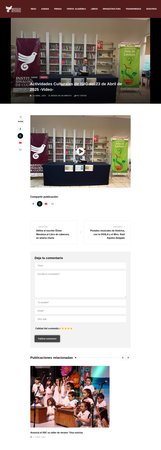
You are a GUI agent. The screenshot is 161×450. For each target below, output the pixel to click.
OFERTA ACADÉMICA (76, 9)
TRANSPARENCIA (133, 9)
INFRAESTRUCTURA (111, 9)
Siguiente (118, 227)
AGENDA (45, 9)
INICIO (33, 9)
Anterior (43, 227)
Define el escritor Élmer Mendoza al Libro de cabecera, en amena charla (52, 235)
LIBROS (94, 9)
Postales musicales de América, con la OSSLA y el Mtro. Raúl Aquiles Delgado (107, 235)
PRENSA (58, 9)
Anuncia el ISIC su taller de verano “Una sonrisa (56, 433)
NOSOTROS (151, 9)
